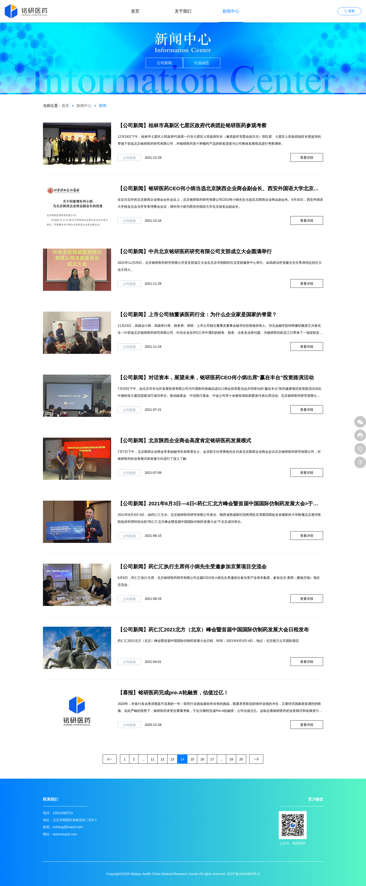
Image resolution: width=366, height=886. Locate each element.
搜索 (351, 11)
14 (182, 759)
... (143, 759)
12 (162, 759)
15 (192, 759)
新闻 (102, 106)
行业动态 (201, 63)
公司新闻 (164, 63)
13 (172, 759)
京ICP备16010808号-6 (243, 874)
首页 (135, 11)
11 (152, 759)
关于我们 (183, 11)
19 (231, 759)
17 (212, 759)
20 (241, 759)
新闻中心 (230, 11)
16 (202, 759)
